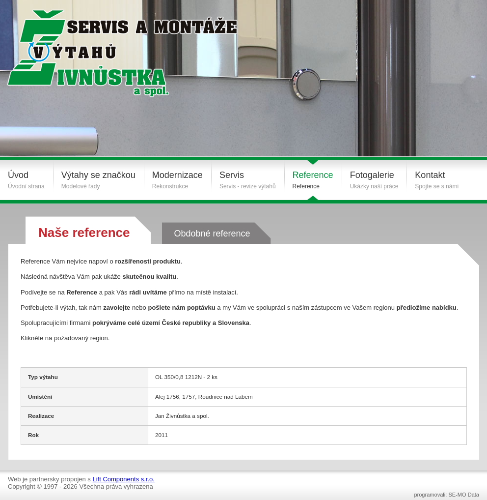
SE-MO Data (463, 495)
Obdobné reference (212, 233)
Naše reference (84, 232)
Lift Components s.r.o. (123, 479)
